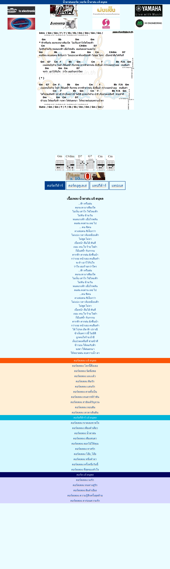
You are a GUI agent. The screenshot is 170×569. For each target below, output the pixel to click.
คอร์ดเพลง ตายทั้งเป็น (85, 391)
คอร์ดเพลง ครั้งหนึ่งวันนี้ (85, 464)
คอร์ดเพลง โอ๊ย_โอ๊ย (85, 454)
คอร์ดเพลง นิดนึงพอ (85, 371)
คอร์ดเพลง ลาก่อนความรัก (85, 500)
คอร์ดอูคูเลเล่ (77, 185)
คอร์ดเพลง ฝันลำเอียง (85, 490)
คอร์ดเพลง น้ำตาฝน (85, 433)
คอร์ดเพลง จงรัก (85, 480)
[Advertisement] (29, 533)
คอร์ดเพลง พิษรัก (85, 381)
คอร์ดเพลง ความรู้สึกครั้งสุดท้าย (85, 495)
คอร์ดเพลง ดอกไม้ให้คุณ (85, 443)
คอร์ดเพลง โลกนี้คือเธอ (85, 365)
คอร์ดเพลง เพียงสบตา (85, 438)
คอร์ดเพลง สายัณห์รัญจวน (85, 402)
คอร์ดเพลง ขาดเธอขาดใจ (85, 422)
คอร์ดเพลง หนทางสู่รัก (85, 485)
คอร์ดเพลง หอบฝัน (85, 407)
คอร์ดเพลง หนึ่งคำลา (85, 459)
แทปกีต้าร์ (99, 185)
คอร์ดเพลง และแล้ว (85, 376)
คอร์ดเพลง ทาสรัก (85, 448)
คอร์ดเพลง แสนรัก (85, 386)
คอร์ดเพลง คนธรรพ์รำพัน (85, 397)
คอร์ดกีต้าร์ (55, 185)
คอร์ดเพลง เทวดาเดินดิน (85, 412)
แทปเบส (117, 185)
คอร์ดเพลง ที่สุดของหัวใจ (85, 469)
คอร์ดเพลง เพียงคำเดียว (85, 428)
